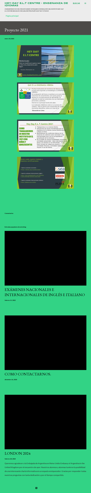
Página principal (12, 16)
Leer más (83, 306)
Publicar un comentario (12, 219)
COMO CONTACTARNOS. (28, 374)
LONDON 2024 (17, 453)
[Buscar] (76, 3)
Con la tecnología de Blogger (45, 488)
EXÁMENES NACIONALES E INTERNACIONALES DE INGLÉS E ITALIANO (45, 292)
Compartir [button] (80, 206)
